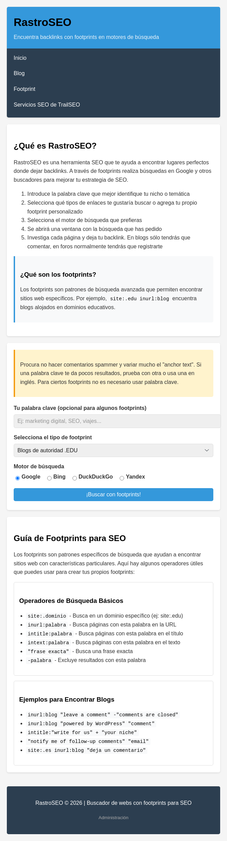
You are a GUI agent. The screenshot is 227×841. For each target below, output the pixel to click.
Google (31, 477)
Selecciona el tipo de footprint (53, 437)
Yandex (135, 477)
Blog (19, 73)
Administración (113, 817)
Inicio (20, 58)
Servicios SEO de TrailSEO (47, 105)
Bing (59, 477)
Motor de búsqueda (39, 466)
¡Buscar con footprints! (113, 494)
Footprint (24, 89)
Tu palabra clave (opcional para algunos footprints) (80, 408)
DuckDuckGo (96, 477)
